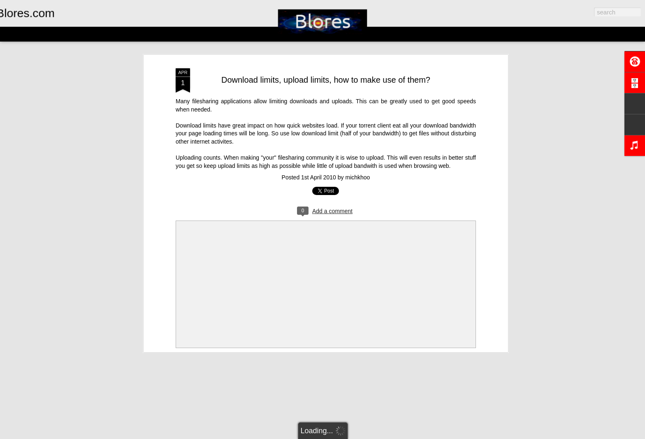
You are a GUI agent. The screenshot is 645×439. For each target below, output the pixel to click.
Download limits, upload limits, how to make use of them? (325, 79)
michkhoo (357, 177)
